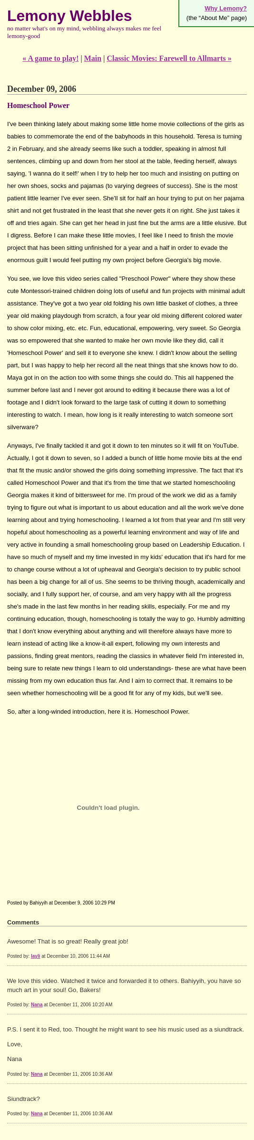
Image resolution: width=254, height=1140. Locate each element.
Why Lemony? (226, 8)
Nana (36, 1004)
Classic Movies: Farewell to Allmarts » (169, 58)
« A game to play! (50, 58)
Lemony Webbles (69, 15)
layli (35, 956)
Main (92, 58)
